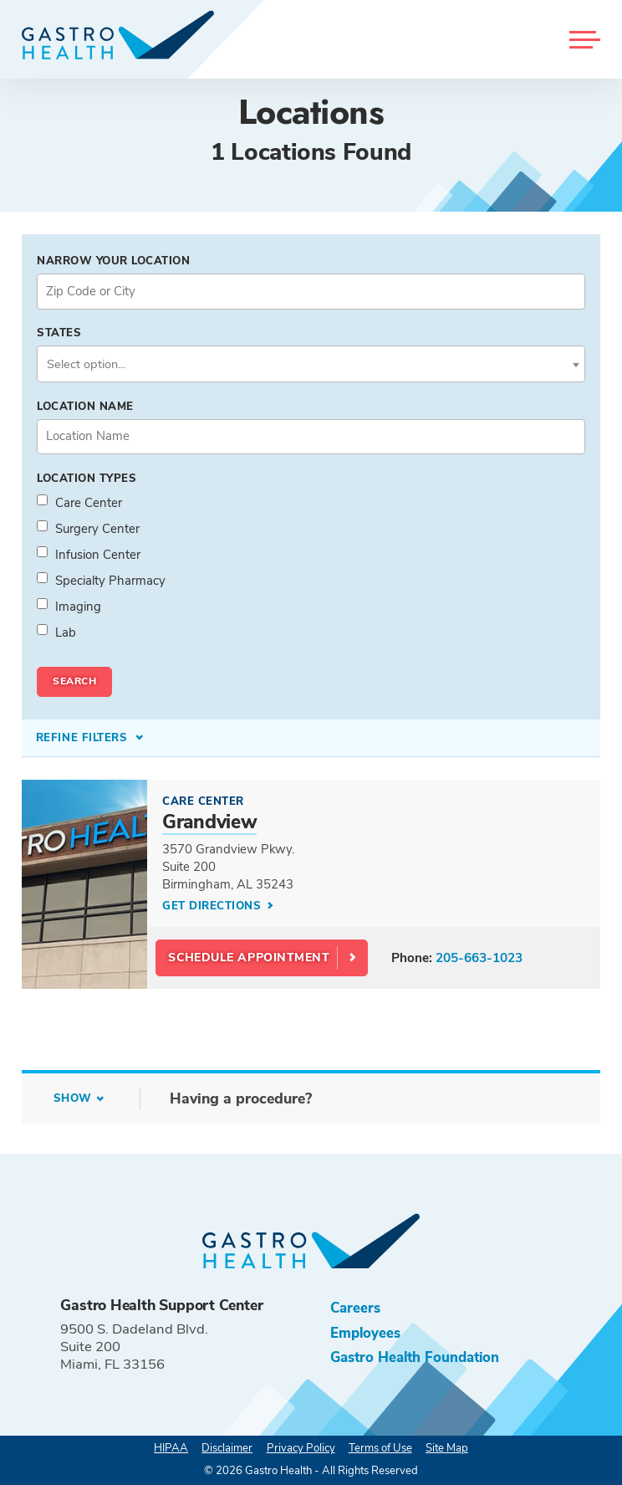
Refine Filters (83, 737)
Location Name (85, 406)
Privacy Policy (301, 1448)
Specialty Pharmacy (110, 580)
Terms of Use (380, 1448)
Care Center (88, 502)
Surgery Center (97, 528)
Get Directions (213, 906)
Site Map (447, 1448)
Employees (365, 1333)
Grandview (209, 822)
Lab (65, 632)
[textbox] (311, 364)
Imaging (78, 606)
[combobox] (311, 364)
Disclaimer (226, 1448)
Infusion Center (97, 554)
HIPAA (171, 1448)
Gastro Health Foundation (414, 1357)
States (59, 333)
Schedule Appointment (248, 957)
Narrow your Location (114, 261)
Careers (355, 1308)
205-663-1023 (479, 957)
